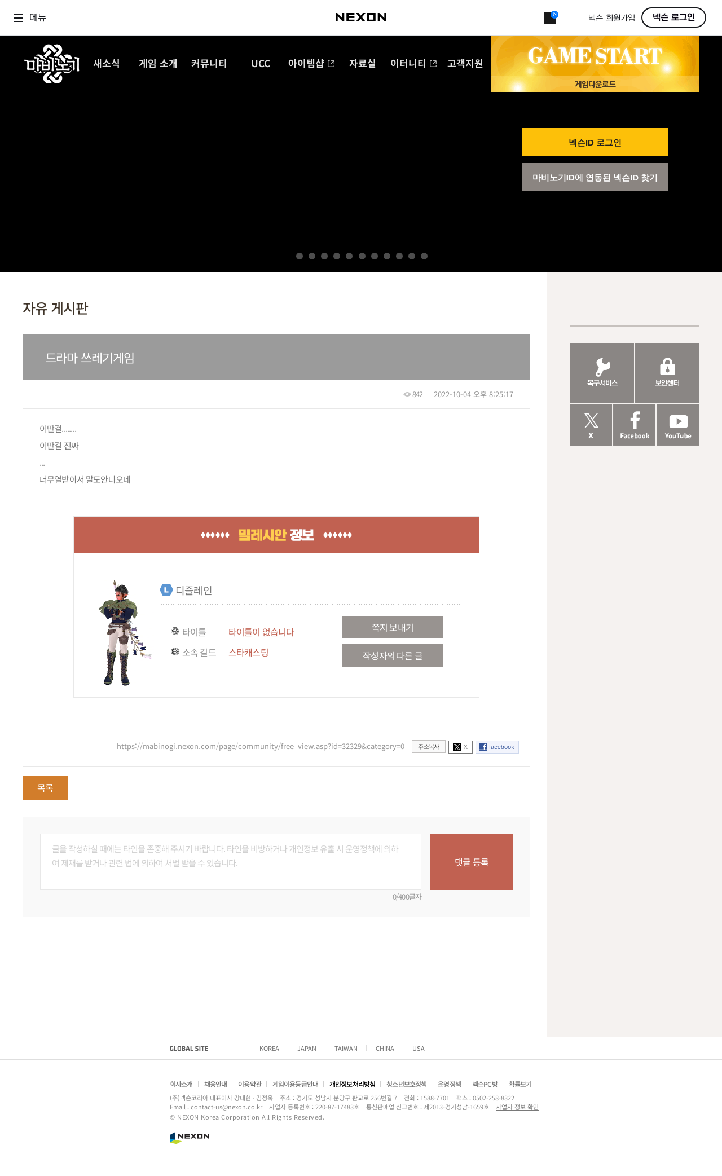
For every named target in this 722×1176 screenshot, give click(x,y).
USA (418, 1047)
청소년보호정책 (406, 1084)
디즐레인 (193, 590)
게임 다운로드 (595, 84)
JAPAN (306, 1047)
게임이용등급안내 (295, 1084)
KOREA (269, 1047)
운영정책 (449, 1084)
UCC (260, 64)
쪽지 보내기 (392, 627)
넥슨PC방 (485, 1084)
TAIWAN (346, 1047)
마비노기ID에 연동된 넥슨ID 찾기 (595, 177)
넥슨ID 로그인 (595, 142)
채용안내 (215, 1084)
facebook (501, 746)
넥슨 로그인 (674, 17)
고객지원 (465, 64)
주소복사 (428, 746)
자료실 (362, 64)
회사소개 (181, 1084)
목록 (45, 787)
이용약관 (249, 1084)
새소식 (106, 64)
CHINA (385, 1047)
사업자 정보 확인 (517, 1106)
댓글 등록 (471, 862)
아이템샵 (311, 64)
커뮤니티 (209, 64)
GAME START (595, 56)
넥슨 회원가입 (611, 18)
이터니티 (413, 64)
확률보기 (520, 1084)
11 (424, 256)
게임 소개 (158, 64)
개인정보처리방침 (352, 1084)
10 (411, 256)
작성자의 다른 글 (392, 655)
